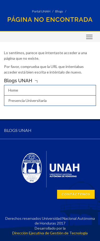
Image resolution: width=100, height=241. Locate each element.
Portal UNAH (41, 11)
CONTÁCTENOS (76, 194)
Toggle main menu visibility (89, 39)
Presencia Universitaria (27, 100)
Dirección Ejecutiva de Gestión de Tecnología (50, 233)
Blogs (59, 11)
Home (13, 90)
